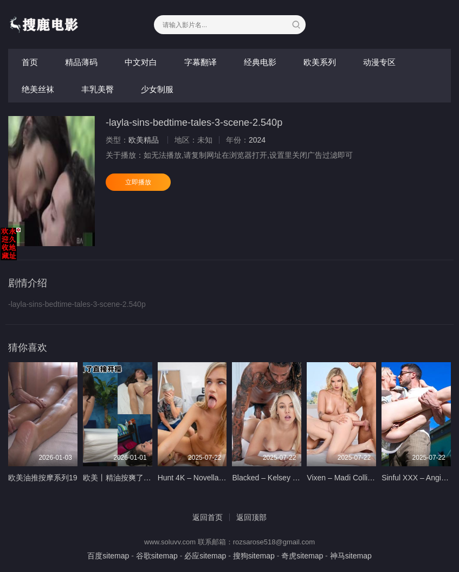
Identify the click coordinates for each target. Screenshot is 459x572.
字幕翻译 (200, 62)
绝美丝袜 (38, 89)
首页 (30, 62)
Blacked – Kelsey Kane (271, 477)
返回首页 (207, 517)
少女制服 (157, 89)
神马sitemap (351, 555)
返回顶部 (251, 517)
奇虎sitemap (302, 555)
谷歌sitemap (157, 555)
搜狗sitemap (254, 555)
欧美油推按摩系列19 (42, 477)
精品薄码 (81, 62)
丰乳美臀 (97, 89)
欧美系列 (319, 62)
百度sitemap (108, 555)
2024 (257, 140)
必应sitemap (205, 555)
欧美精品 (143, 140)
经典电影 (260, 62)
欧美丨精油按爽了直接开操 (128, 477)
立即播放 (138, 182)
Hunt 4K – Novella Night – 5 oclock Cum (225, 477)
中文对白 (141, 62)
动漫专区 (379, 62)
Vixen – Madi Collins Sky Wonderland (370, 477)
